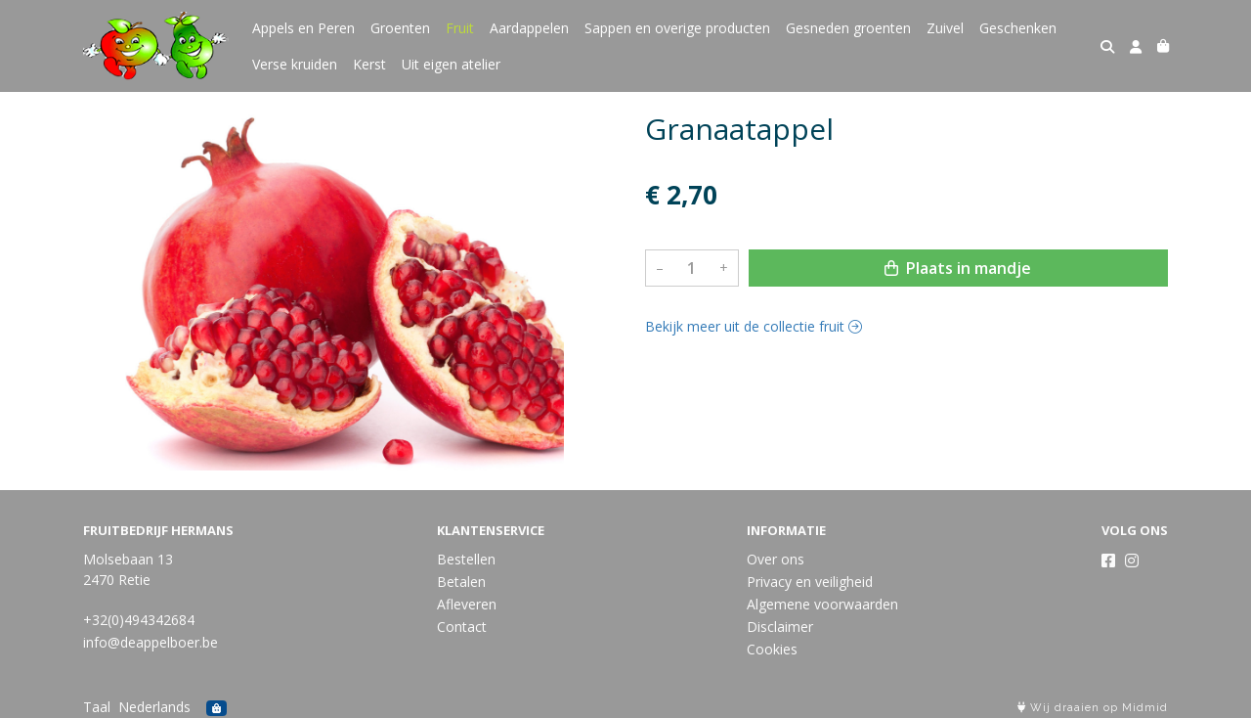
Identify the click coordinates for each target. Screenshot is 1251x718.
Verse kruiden (294, 64)
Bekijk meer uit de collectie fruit (753, 326)
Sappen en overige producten (677, 28)
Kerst (369, 64)
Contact (462, 626)
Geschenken (1018, 28)
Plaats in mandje (957, 268)
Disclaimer (780, 626)
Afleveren (466, 604)
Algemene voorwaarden (822, 604)
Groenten (400, 28)
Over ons (775, 559)
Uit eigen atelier (451, 64)
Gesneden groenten (848, 28)
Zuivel (945, 28)
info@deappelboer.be (150, 642)
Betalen (461, 581)
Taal (96, 706)
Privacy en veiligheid (810, 581)
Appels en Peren (303, 28)
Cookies (772, 649)
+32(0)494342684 (138, 619)
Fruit (460, 28)
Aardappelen (529, 28)
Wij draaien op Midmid (1092, 707)
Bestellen (466, 559)
